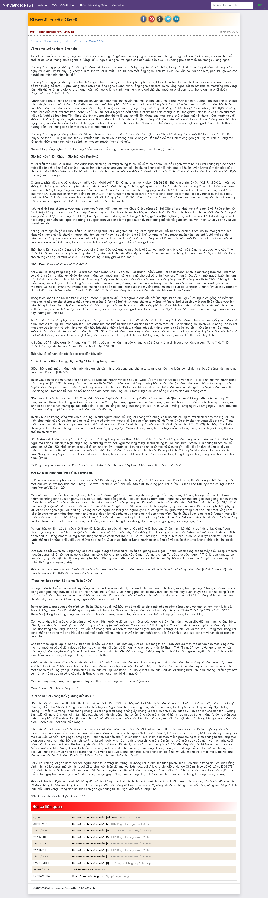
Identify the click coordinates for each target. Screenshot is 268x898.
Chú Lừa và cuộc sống (85, 876)
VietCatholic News (18, 5)
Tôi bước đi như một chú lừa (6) (91, 830)
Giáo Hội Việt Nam (63, 5)
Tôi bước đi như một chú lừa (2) (90, 856)
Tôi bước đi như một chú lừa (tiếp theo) (95, 817)
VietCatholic (119, 5)
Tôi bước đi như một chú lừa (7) (90, 824)
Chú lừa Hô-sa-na (82, 869)
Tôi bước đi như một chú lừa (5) (90, 837)
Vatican (42, 5)
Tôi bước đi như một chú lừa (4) (90, 843)
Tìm (260, 5)
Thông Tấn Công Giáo (93, 5)
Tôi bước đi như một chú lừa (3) (90, 850)
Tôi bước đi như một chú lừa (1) (90, 863)
